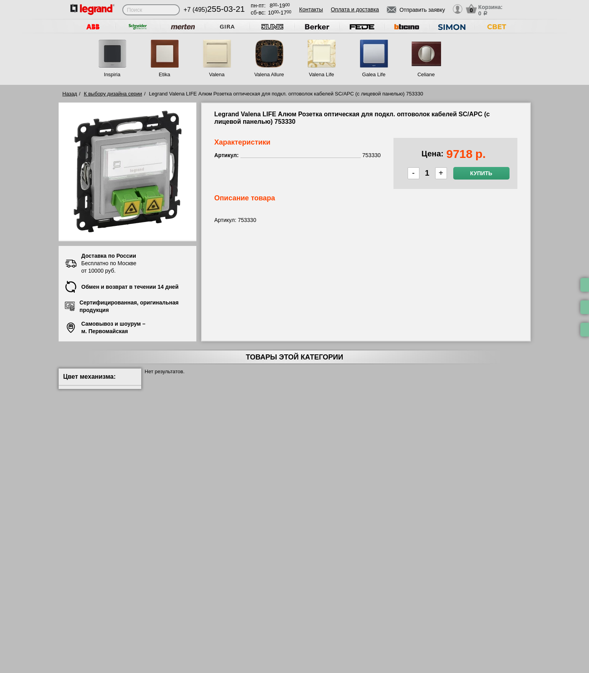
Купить (481, 173)
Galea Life (373, 74)
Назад (70, 94)
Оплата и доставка (355, 9)
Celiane (426, 74)
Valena (217, 74)
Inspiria (112, 74)
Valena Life (321, 74)
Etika (164, 74)
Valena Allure (269, 74)
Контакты (311, 9)
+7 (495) (214, 9)
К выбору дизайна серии (113, 94)
